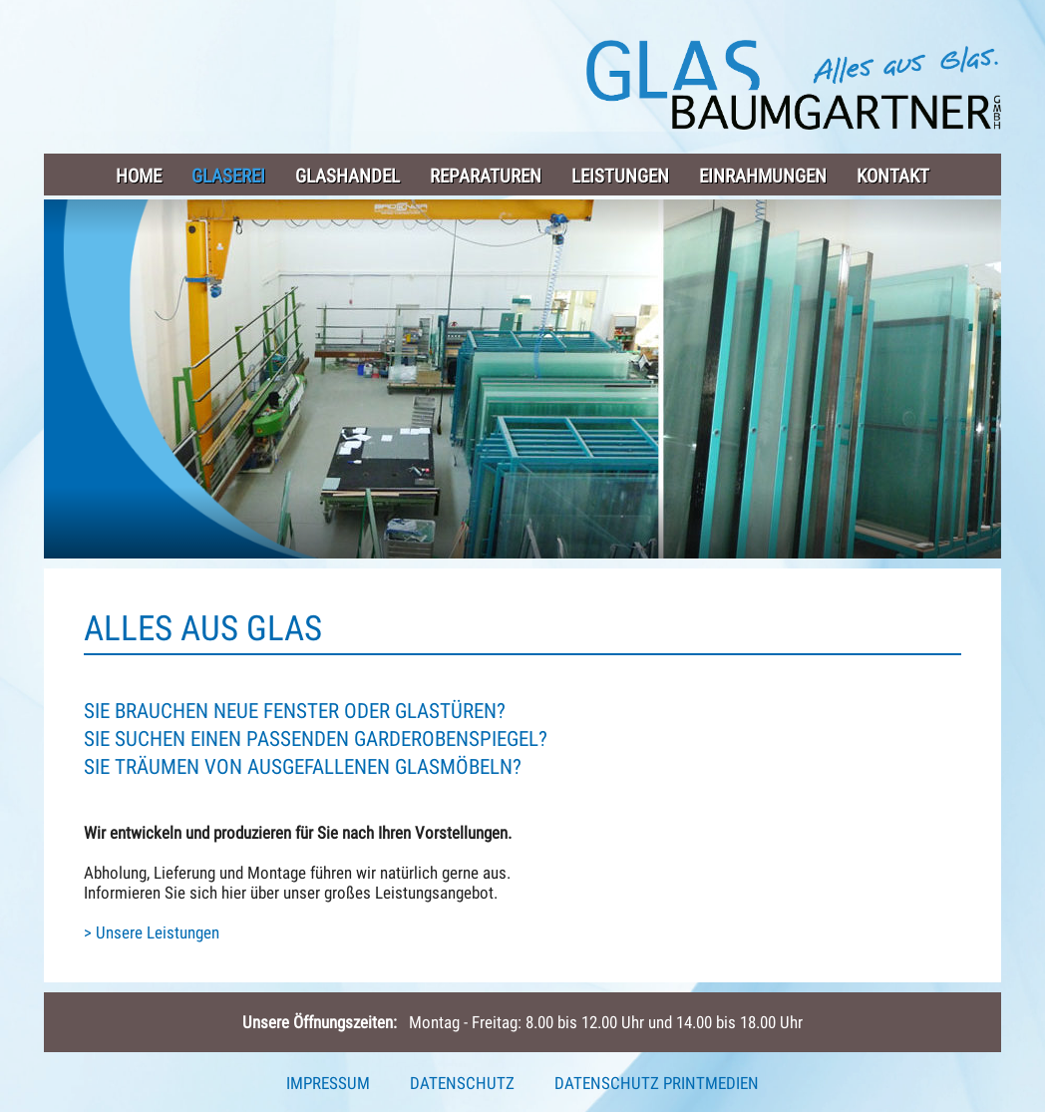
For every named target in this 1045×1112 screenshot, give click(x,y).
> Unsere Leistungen (151, 932)
